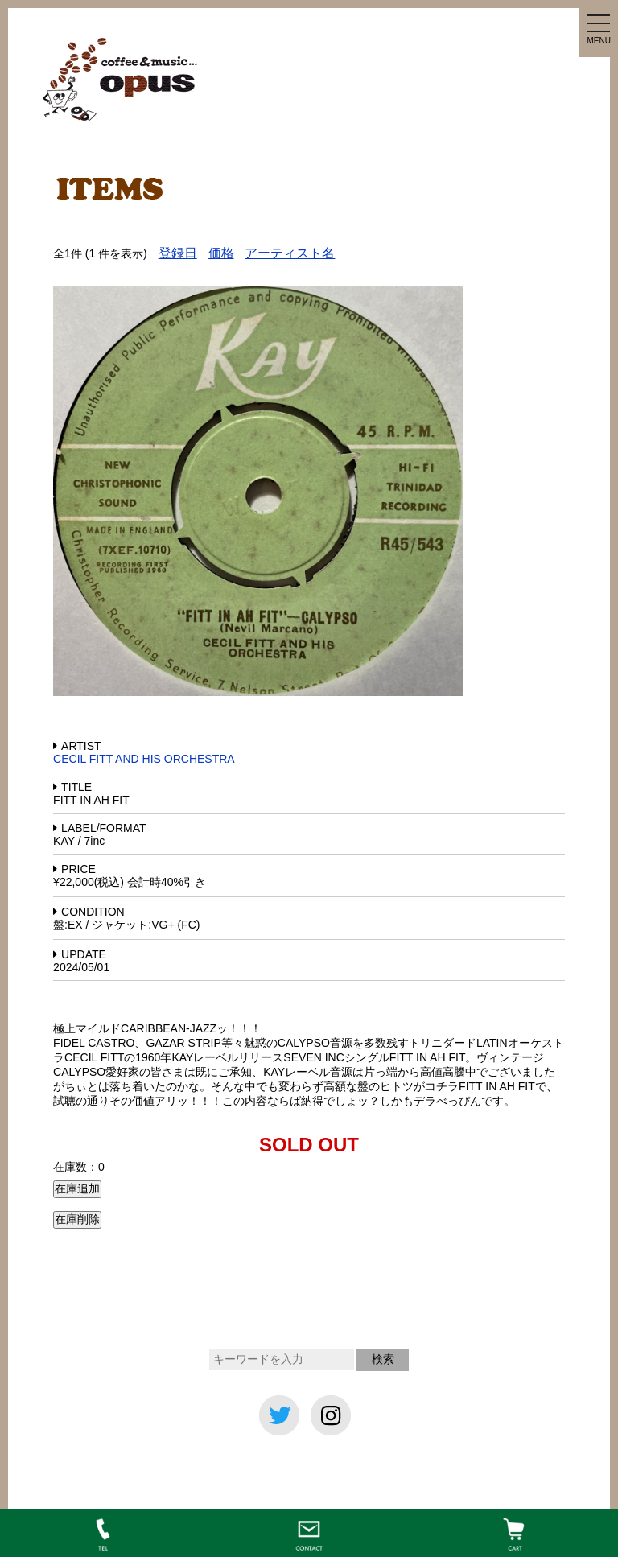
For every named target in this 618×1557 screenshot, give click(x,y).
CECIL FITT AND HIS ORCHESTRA (144, 758)
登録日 (178, 253)
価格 (221, 253)
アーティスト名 (290, 253)
